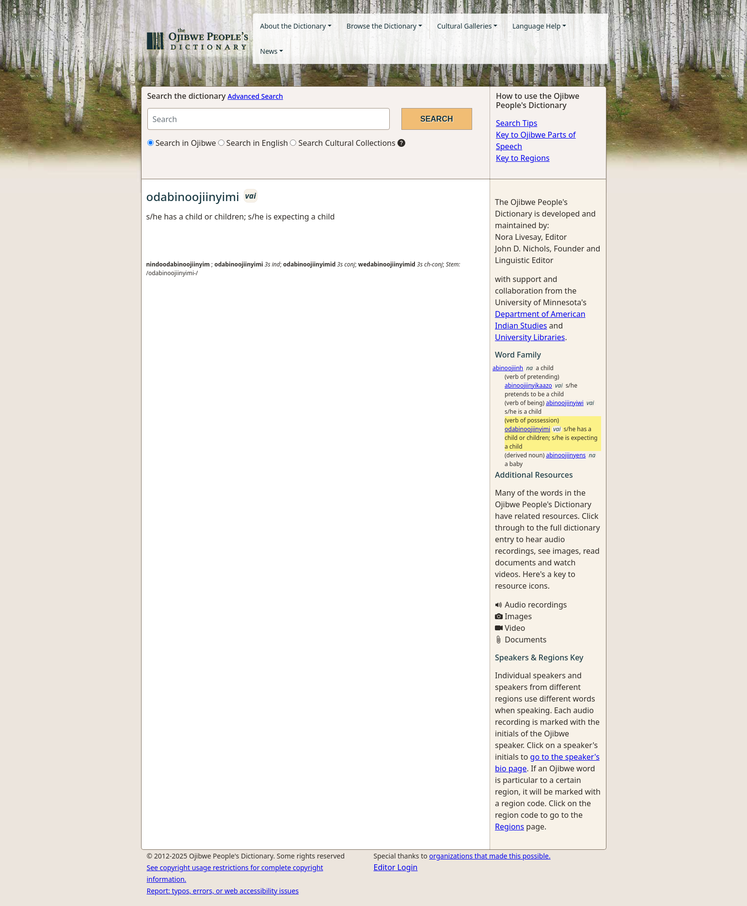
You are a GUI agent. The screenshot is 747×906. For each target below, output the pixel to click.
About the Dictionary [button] (293, 26)
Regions (509, 826)
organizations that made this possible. (489, 855)
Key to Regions (523, 158)
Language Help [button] (536, 26)
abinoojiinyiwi (565, 403)
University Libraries (530, 337)
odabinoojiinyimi (527, 429)
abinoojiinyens (566, 455)
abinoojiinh (508, 368)
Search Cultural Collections (342, 143)
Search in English (253, 143)
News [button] (269, 51)
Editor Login (396, 867)
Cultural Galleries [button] (464, 26)
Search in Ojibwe (181, 143)
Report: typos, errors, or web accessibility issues (223, 890)
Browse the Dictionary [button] (381, 26)
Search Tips (516, 123)
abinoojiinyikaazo (528, 385)
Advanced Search (255, 96)
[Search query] (268, 119)
